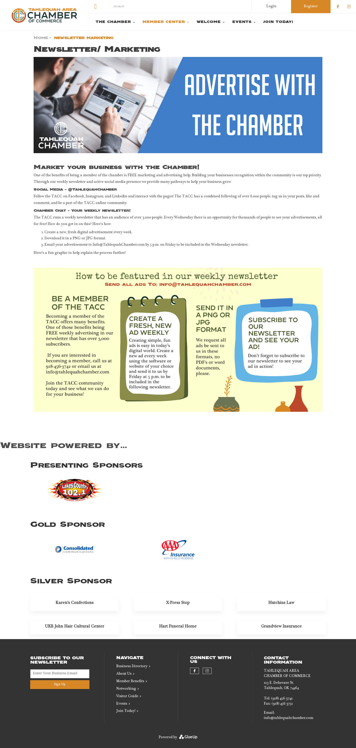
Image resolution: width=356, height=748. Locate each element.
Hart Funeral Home (178, 627)
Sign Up (59, 684)
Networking (126, 689)
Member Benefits (130, 681)
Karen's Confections (75, 603)
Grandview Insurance (281, 627)
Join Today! (125, 711)
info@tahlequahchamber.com (288, 718)
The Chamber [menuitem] (113, 22)
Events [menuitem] (242, 22)
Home (41, 38)
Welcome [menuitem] (209, 22)
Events (121, 704)
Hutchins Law (281, 603)
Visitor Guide (127, 696)
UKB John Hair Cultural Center (74, 627)
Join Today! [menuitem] (278, 22)
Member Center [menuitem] (164, 22)
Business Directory (131, 666)
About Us (123, 674)
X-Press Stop (178, 603)
